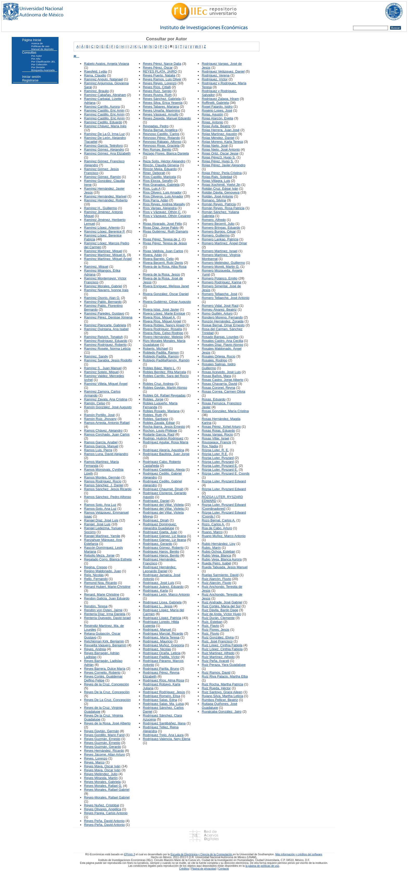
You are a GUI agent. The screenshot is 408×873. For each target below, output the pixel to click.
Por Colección (39, 64)
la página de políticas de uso (262, 865)
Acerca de (37, 43)
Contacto (223, 868)
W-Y (198, 46)
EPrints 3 (129, 854)
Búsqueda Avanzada (43, 70)
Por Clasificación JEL (43, 61)
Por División (38, 67)
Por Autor (36, 55)
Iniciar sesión (31, 77)
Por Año (35, 58)
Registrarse (30, 80)
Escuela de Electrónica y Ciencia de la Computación (201, 854)
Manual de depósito (42, 49)
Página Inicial (31, 40)
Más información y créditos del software (298, 854)
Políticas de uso (40, 46)
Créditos (184, 868)
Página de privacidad (203, 868)
